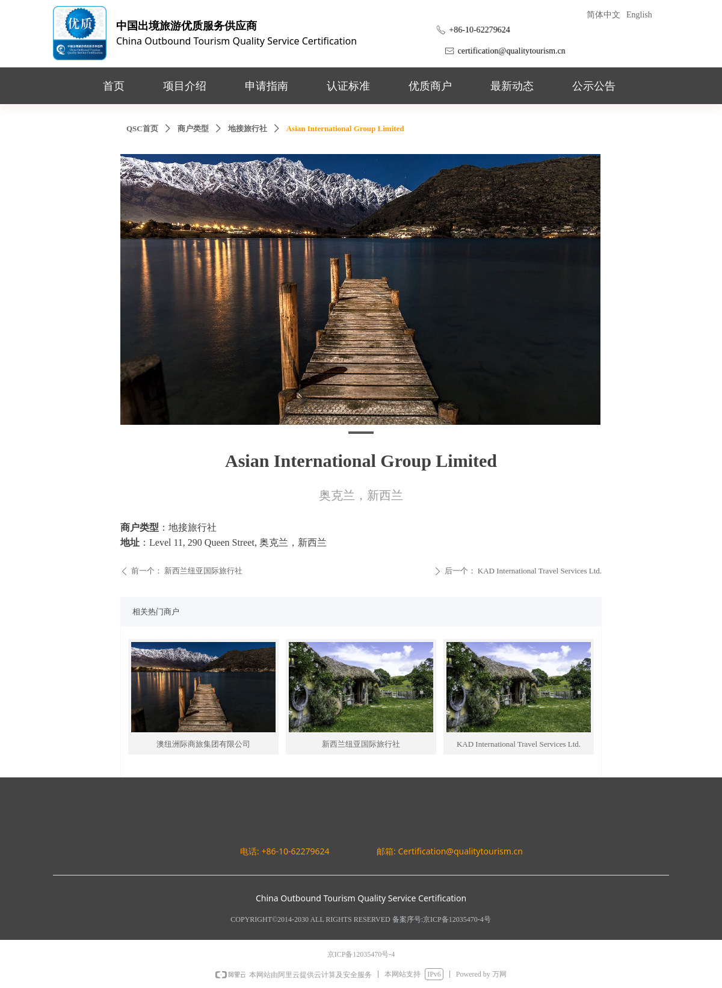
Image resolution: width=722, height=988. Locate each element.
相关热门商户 (155, 611)
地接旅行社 (247, 128)
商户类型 (193, 128)
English (639, 14)
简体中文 (603, 14)
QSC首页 (142, 128)
